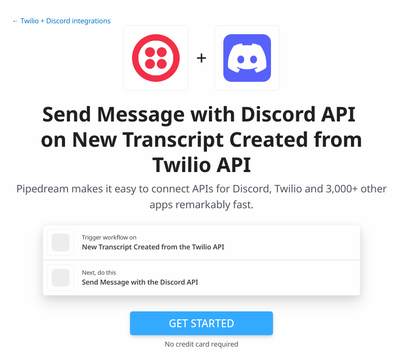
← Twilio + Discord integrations (61, 21)
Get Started (201, 323)
